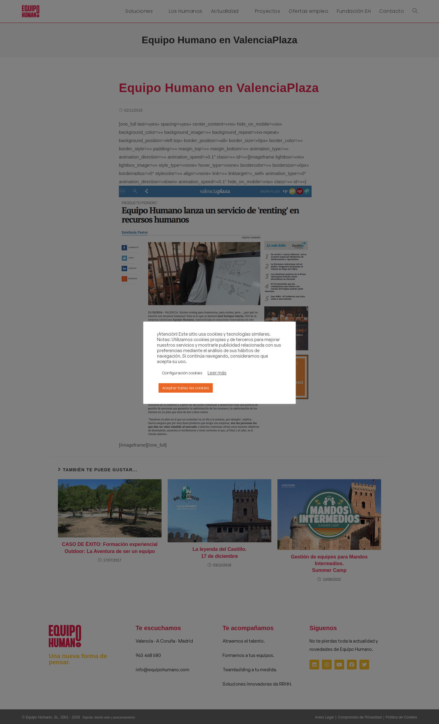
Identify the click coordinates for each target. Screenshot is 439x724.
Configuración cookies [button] (182, 372)
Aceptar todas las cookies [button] (185, 387)
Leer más (217, 373)
